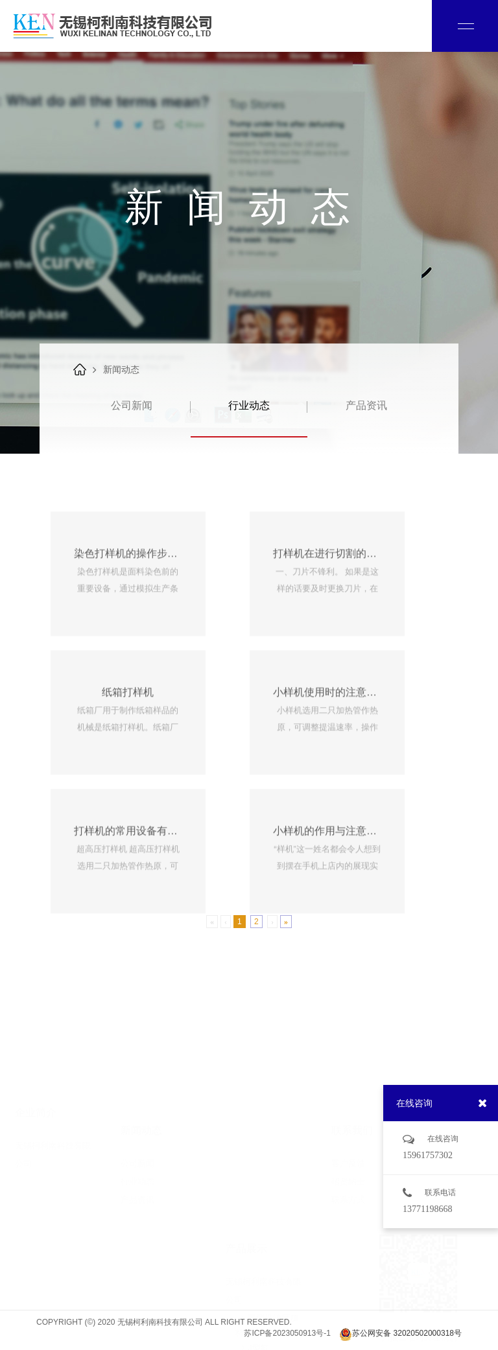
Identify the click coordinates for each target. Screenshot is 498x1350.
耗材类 (254, 1300)
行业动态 (249, 405)
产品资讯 (366, 405)
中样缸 (254, 1281)
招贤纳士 (348, 1139)
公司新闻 (131, 405)
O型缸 (253, 1263)
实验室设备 (262, 1318)
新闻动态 (121, 369)
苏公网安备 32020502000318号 (400, 1334)
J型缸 (251, 1245)
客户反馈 (348, 1121)
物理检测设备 (266, 1336)
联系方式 (348, 1157)
